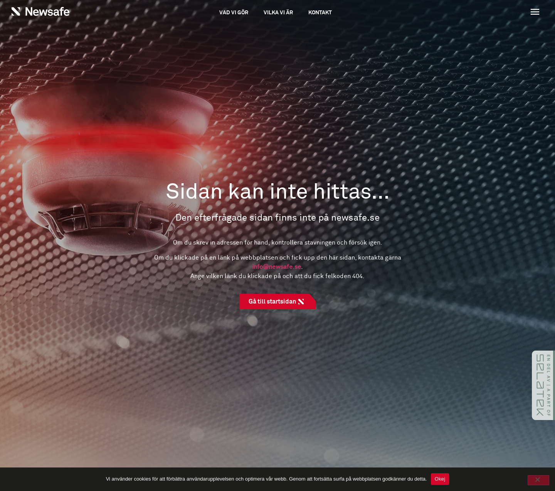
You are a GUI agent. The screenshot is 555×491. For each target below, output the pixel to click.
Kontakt (320, 12)
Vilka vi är (278, 12)
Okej (440, 479)
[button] (490, 13)
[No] (538, 480)
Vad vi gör (233, 12)
